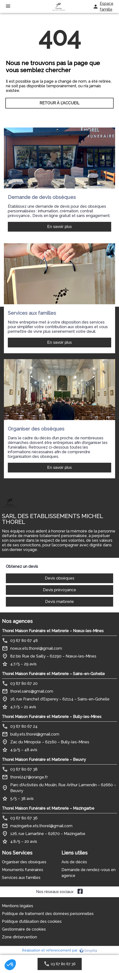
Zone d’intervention (19, 937)
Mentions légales (17, 906)
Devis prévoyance (59, 590)
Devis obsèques (59, 578)
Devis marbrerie (59, 601)
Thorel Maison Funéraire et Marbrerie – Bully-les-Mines (51, 716)
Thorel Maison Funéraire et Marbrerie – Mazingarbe (48, 808)
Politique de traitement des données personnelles (48, 913)
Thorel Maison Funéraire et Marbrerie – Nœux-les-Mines (53, 631)
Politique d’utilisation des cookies (32, 921)
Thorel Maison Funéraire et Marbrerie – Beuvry (44, 759)
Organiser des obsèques (24, 862)
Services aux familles (21, 877)
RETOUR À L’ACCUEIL (59, 103)
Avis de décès (74, 862)
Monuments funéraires (22, 869)
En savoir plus (59, 227)
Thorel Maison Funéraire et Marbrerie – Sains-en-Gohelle (53, 673)
